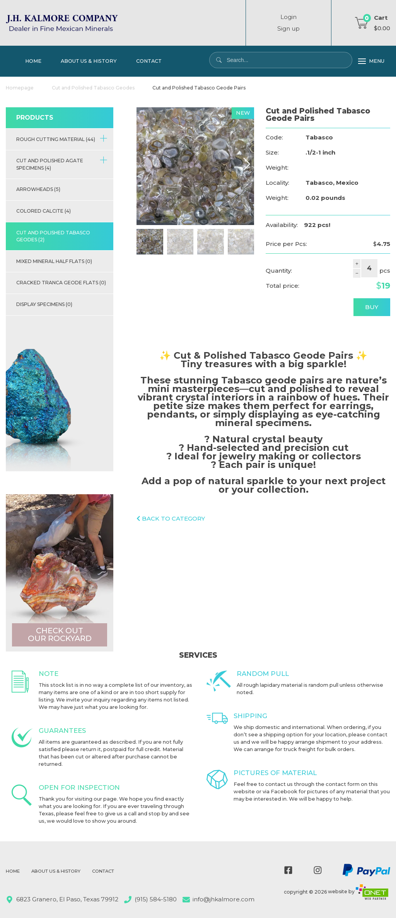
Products (34, 117)
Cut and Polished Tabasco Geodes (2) (53, 236)
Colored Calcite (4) (43, 211)
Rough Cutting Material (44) (62, 138)
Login (288, 17)
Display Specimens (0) (44, 304)
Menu (371, 61)
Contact (149, 61)
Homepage (20, 88)
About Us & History (89, 61)
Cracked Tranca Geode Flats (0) (61, 282)
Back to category (171, 518)
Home (33, 61)
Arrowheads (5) (38, 189)
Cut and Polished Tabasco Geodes (93, 88)
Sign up (288, 28)
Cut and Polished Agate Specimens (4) (62, 163)
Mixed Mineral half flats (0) (54, 261)
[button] (246, 164)
